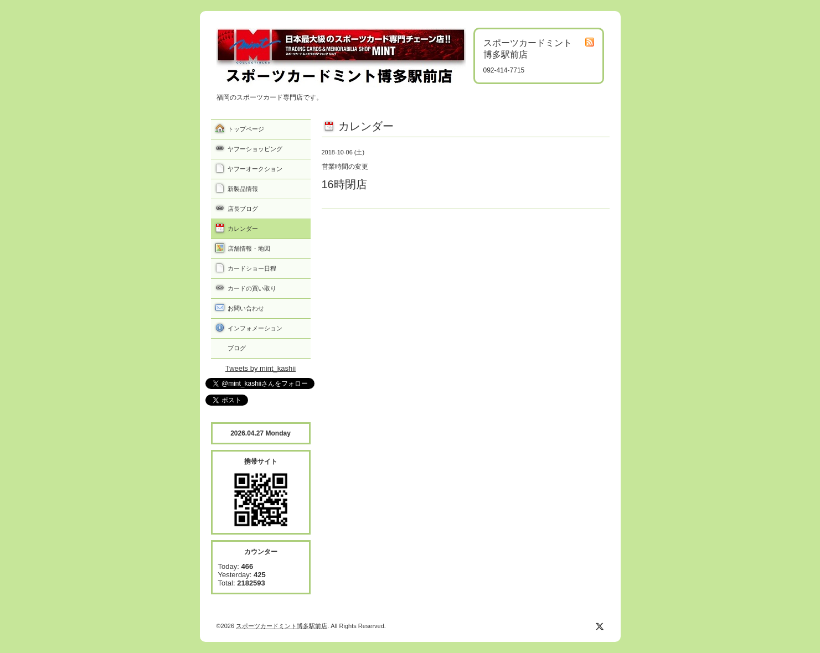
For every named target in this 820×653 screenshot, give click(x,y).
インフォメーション (255, 328)
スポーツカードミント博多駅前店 (281, 626)
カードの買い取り (252, 288)
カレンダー (243, 228)
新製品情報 (243, 188)
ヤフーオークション (255, 168)
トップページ (246, 129)
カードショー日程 (252, 268)
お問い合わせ (246, 308)
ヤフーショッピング (255, 149)
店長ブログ (243, 208)
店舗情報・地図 (249, 248)
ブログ (237, 348)
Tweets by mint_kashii (260, 368)
